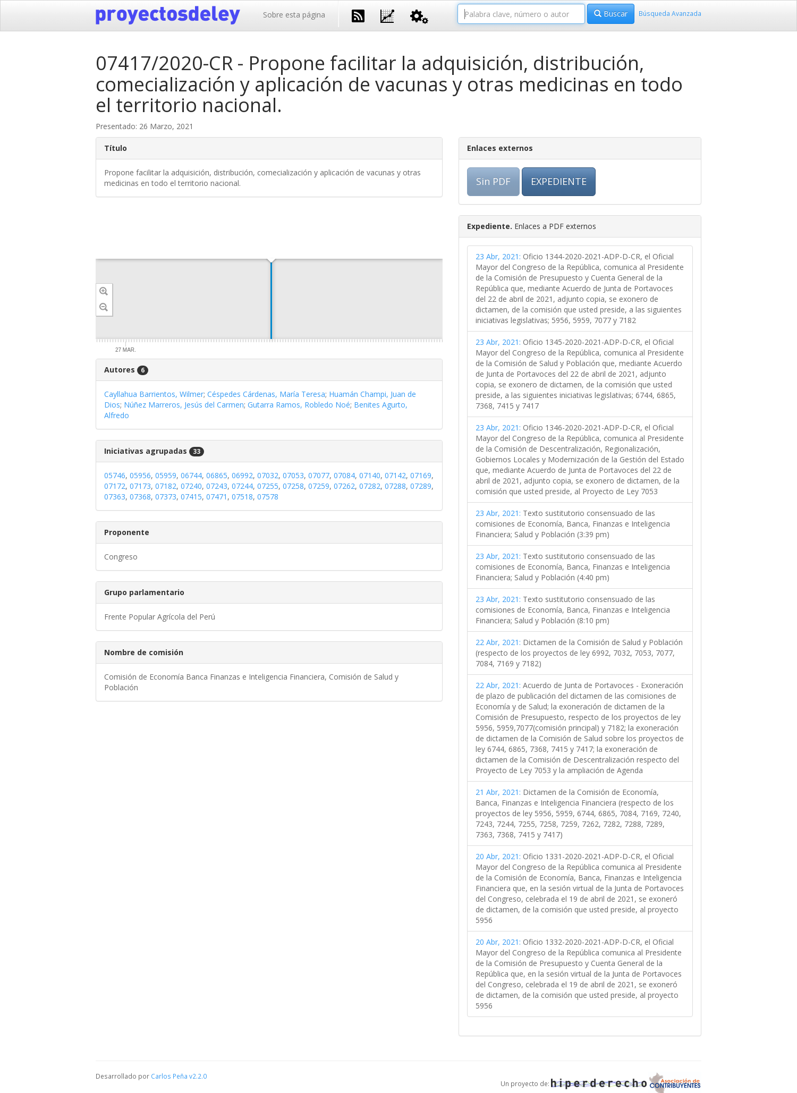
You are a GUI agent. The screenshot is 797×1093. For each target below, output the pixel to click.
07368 (140, 497)
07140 (369, 475)
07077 (318, 475)
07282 (369, 486)
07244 (242, 486)
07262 (344, 486)
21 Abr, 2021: (498, 792)
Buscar (611, 14)
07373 (165, 497)
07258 (293, 486)
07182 (165, 486)
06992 (242, 475)
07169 (420, 475)
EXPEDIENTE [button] (559, 181)
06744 (191, 475)
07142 (395, 475)
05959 (165, 475)
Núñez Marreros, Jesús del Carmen (184, 405)
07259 (318, 486)
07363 (114, 497)
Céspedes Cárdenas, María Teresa (266, 394)
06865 (216, 475)
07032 (267, 475)
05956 (140, 475)
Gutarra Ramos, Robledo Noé (299, 405)
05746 (114, 475)
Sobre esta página (294, 15)
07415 (191, 497)
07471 (216, 497)
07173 (140, 486)
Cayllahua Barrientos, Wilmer (154, 394)
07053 (293, 475)
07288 (395, 486)
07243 (216, 486)
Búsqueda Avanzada (670, 13)
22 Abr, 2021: (498, 642)
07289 (420, 486)
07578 (267, 497)
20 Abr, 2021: (498, 856)
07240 (191, 486)
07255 (267, 486)
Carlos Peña (169, 1076)
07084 (344, 475)
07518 (242, 497)
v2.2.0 (198, 1076)
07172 (114, 486)
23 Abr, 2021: (498, 256)
